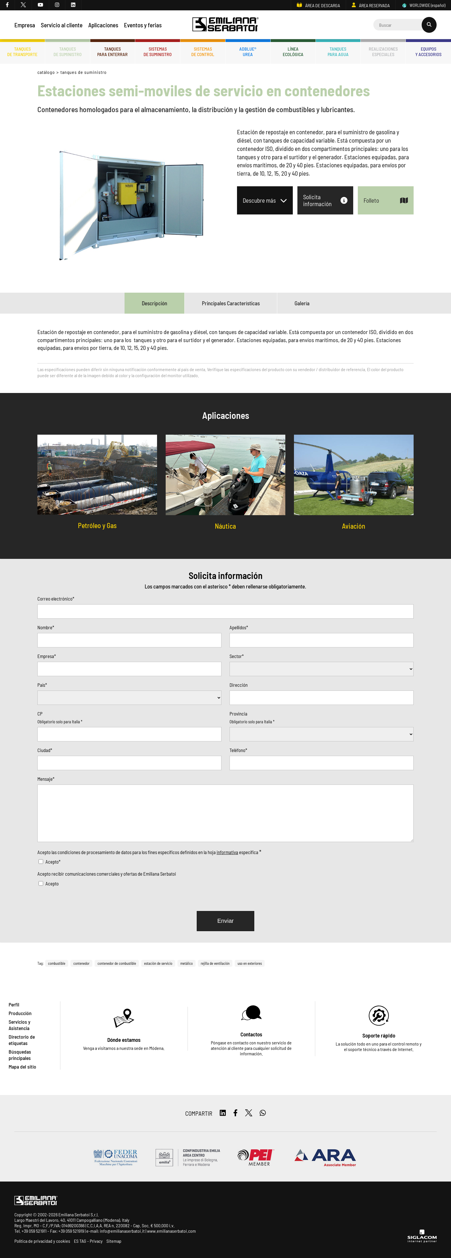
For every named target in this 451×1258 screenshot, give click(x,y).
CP (40, 713)
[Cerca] (405, 24)
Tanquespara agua (338, 51)
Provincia (238, 713)
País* (42, 685)
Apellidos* (239, 627)
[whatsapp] (263, 1113)
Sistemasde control (202, 51)
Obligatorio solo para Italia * (59, 721)
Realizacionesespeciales (383, 51)
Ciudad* (44, 750)
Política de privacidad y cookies (42, 1241)
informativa (227, 852)
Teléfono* (238, 750)
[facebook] (7, 5)
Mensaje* (45, 779)
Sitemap (113, 1241)
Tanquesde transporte (22, 51)
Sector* (237, 656)
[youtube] (40, 5)
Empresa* (46, 656)
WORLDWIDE (423, 5)
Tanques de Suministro (83, 72)
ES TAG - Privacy (88, 1241)
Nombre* (45, 627)
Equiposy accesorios (428, 51)
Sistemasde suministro (158, 51)
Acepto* (52, 861)
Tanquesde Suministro (67, 51)
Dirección (239, 685)
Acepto (52, 883)
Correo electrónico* (55, 598)
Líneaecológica (293, 51)
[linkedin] (73, 5)
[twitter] (23, 5)
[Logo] (225, 24)
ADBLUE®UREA (247, 51)
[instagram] (57, 5)
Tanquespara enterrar (112, 51)
